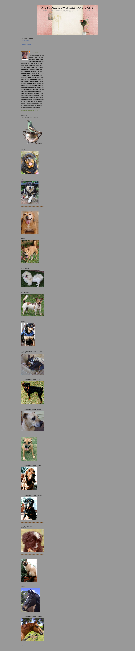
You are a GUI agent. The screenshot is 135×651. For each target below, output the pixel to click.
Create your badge (26, 44)
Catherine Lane (25, 40)
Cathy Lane (34, 52)
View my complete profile (29, 110)
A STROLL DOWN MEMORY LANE (67, 7)
